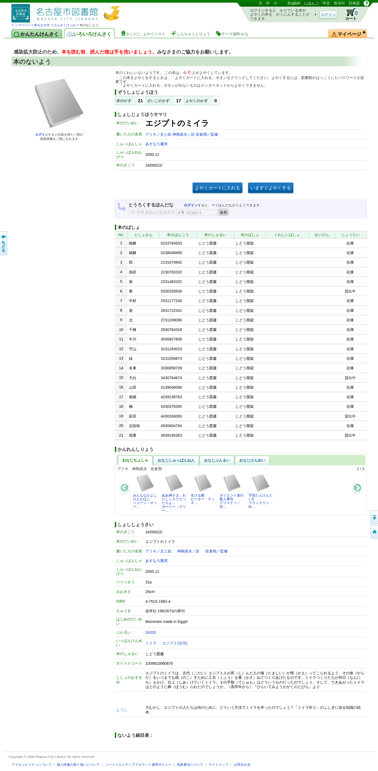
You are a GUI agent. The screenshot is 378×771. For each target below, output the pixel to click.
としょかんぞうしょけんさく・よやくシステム (67, 11)
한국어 (339, 3)
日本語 (354, 3)
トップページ (21, 25)
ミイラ (151, 643)
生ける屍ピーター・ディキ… (203, 489)
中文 (326, 3)
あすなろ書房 (156, 144)
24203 (150, 632)
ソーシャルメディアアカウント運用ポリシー (138, 764)
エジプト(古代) (174, 643)
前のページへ (4, 243)
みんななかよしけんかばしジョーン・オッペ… (145, 491)
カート (349, 14)
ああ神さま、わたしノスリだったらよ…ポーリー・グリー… (174, 493)
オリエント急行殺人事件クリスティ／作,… (232, 491)
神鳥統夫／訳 (184, 134)
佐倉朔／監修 (207, 134)
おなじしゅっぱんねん (176, 460)
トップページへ (374, 531)
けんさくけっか (65, 25)
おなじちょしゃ (135, 460)
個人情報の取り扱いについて (78, 764)
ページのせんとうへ (374, 517)
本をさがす (42, 25)
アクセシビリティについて (31, 764)
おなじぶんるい (217, 460)
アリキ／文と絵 (158, 134)
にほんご (311, 3)
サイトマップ (219, 764)
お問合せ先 (242, 764)
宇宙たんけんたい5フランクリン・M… (261, 491)
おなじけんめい (252, 460)
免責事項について (190, 764)
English (294, 3)
